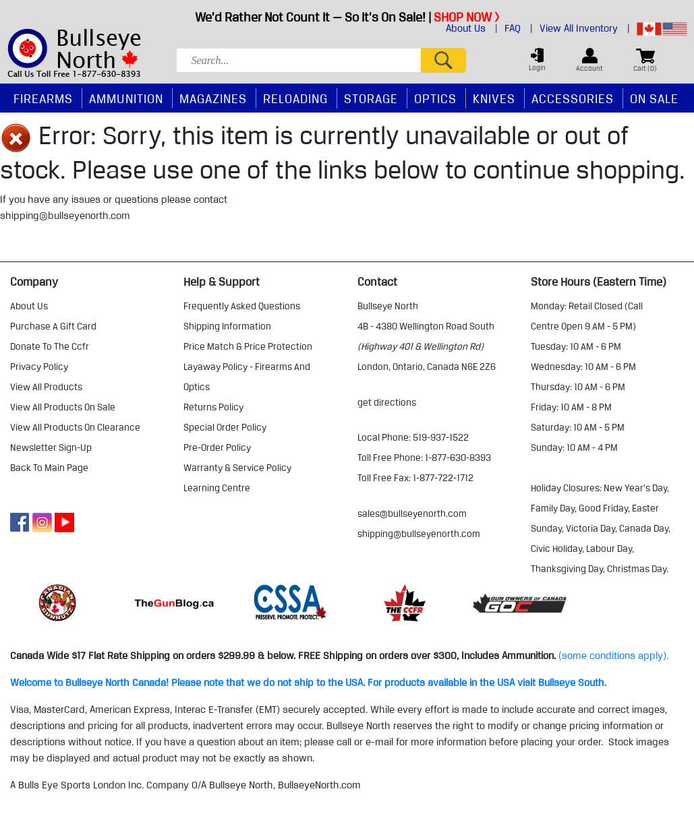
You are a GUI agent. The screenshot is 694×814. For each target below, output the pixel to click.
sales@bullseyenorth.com (412, 513)
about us (29, 306)
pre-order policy (217, 447)
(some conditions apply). (613, 656)
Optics (435, 98)
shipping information (227, 326)
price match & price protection (247, 346)
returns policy (213, 407)
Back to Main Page (49, 467)
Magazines (213, 98)
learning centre (216, 487)
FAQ (518, 28)
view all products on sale (62, 407)
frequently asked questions (241, 306)
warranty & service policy (237, 467)
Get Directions (386, 402)
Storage (371, 98)
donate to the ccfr (49, 346)
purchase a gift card (53, 326)
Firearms (43, 98)
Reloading (295, 98)
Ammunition (126, 98)
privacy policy (39, 366)
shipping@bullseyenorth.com (65, 216)
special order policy (224, 427)
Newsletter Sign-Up (51, 447)
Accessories (572, 98)
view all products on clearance (75, 427)
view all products (46, 386)
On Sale (654, 98)
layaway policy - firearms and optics (246, 376)
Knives (494, 98)
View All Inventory (585, 28)
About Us (472, 28)
